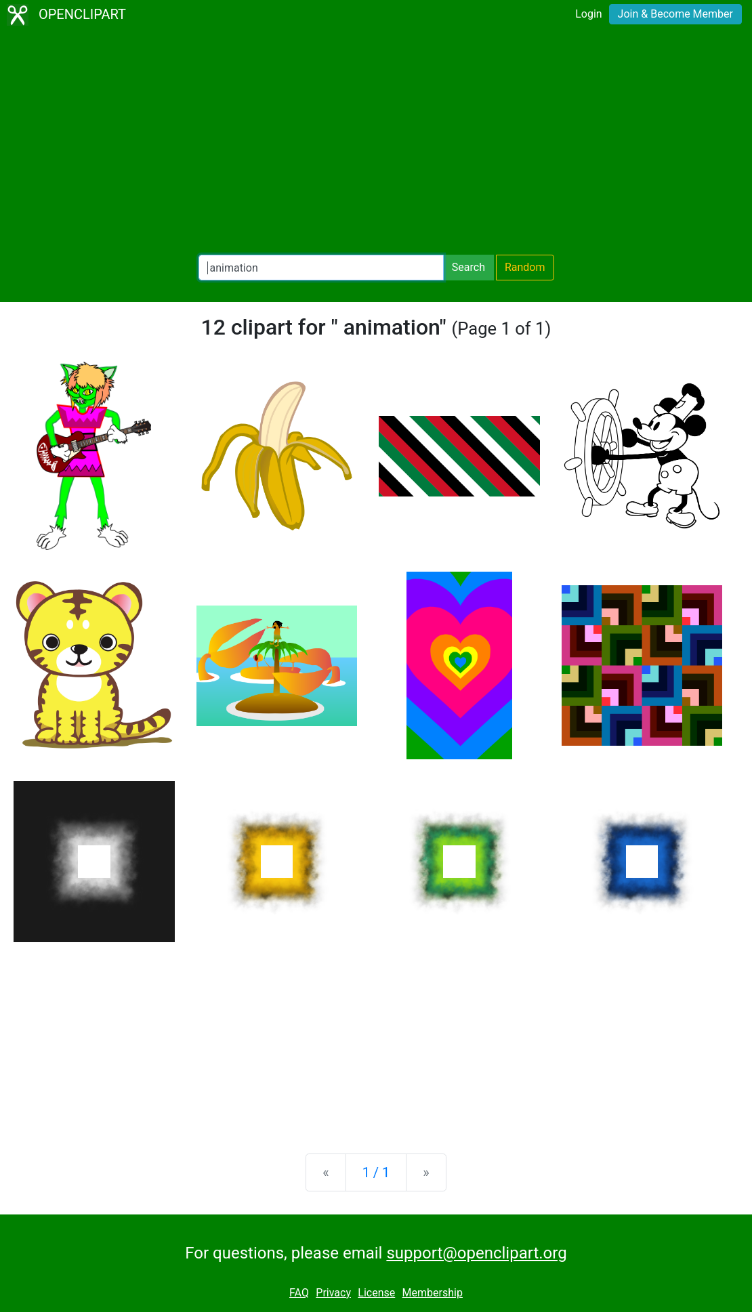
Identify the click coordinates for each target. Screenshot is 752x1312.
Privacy (333, 1292)
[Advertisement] (376, 142)
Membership (432, 1292)
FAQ (299, 1292)
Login (588, 13)
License (376, 1292)
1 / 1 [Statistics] (376, 1172)
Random (525, 267)
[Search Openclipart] (321, 267)
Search (468, 267)
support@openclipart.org (476, 1253)
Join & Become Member (675, 13)
